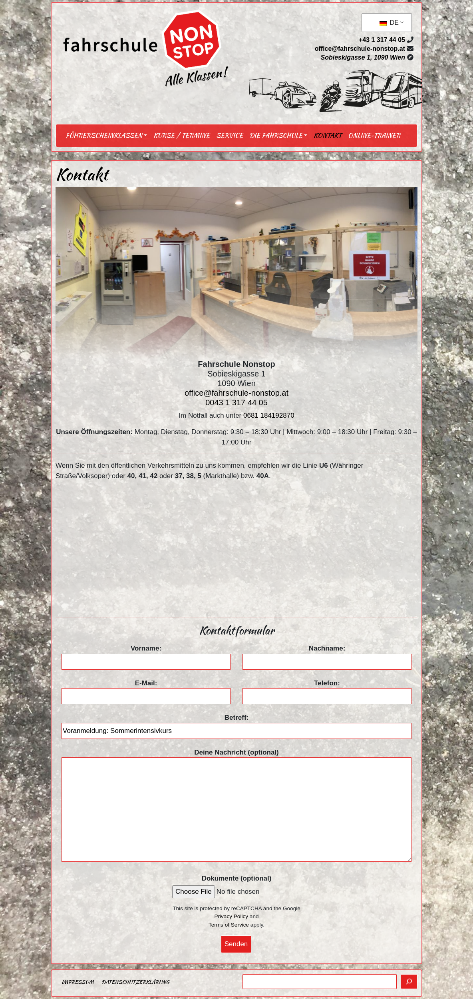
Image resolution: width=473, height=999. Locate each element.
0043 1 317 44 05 (236, 402)
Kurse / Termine (181, 135)
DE (389, 22)
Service (229, 135)
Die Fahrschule (275, 135)
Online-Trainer (374, 135)
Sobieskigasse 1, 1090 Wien (362, 57)
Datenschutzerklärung (135, 982)
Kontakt (328, 135)
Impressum (77, 982)
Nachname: (326, 655)
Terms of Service (229, 925)
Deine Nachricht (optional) (236, 806)
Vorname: (146, 655)
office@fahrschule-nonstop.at (360, 48)
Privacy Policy (231, 916)
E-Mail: (146, 689)
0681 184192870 (268, 415)
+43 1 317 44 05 (382, 39)
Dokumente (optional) (237, 878)
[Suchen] (409, 981)
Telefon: (326, 689)
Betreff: (236, 724)
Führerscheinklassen (104, 135)
